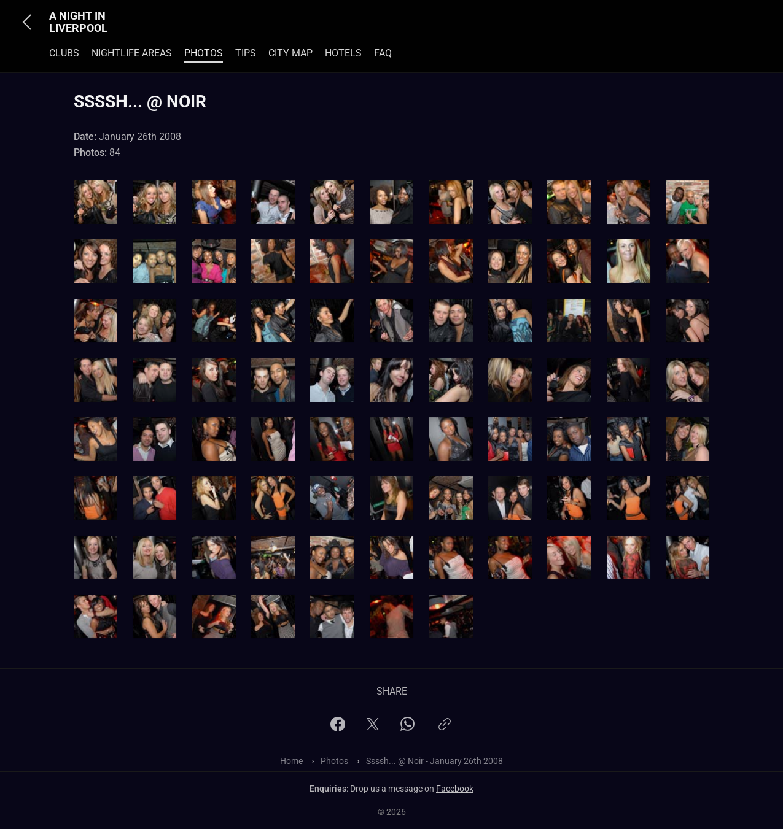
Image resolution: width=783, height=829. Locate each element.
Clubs (64, 53)
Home (291, 761)
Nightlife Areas (132, 53)
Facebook (454, 788)
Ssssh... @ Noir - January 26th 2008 (434, 761)
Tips (245, 53)
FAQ (383, 53)
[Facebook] (337, 728)
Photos (203, 53)
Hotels (343, 53)
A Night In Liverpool (78, 22)
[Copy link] (444, 729)
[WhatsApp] (407, 727)
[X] (373, 728)
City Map (290, 53)
